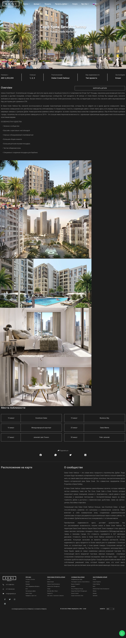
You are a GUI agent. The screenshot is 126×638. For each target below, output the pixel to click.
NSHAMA (95, 595)
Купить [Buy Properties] (26, 4)
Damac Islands (75, 593)
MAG (94, 586)
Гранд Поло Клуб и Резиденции (79, 591)
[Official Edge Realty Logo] (12, 578)
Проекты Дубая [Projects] (61, 4)
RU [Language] (96, 4)
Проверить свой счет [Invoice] (31, 595)
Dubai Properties (97, 581)
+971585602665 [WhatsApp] (9, 589)
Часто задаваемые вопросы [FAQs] (32, 586)
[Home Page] (11, 5)
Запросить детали (100, 88)
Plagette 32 (50, 593)
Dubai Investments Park (77, 595)
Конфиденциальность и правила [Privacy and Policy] (22, 609)
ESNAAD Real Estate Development (101, 588)
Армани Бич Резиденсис (53, 586)
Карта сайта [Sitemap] (29, 593)
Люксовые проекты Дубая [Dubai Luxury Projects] (56, 577)
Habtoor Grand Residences (53, 584)
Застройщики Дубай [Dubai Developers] (100, 577)
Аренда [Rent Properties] (37, 4)
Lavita (48, 579)
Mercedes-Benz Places (52, 591)
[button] (5, 599)
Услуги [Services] (74, 4)
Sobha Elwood (50, 581)
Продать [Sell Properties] (48, 4)
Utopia (48, 588)
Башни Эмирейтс (75, 584)
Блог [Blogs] (27, 588)
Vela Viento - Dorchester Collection (55, 595)
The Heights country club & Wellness (80, 581)
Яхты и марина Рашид (77, 588)
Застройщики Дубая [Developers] (31, 591)
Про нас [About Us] (85, 4)
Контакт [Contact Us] (28, 581)
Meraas (94, 591)
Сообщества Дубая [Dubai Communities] (77, 577)
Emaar (94, 579)
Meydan (95, 593)
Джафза (73, 586)
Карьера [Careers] (28, 584)
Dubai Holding (96, 584)
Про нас (28, 577)
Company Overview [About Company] (30, 579)
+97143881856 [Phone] (8, 584)
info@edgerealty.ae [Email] (9, 593)
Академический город (76, 579)
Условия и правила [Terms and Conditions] (40, 609)
